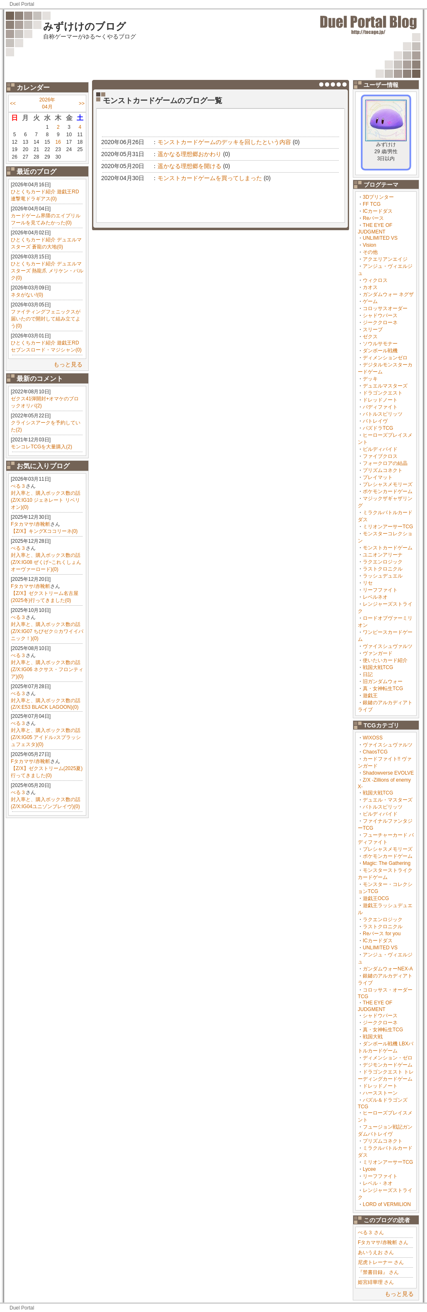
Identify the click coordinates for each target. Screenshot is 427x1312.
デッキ (370, 379)
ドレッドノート (380, 400)
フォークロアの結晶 (385, 463)
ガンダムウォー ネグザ (388, 294)
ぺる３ (18, 486)
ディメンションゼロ (385, 358)
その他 (370, 252)
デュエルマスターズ (385, 386)
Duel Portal (22, 4)
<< (13, 103)
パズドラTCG (378, 428)
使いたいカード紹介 (385, 660)
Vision (369, 245)
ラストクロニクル (383, 569)
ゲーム (370, 301)
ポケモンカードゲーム (387, 491)
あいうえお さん (376, 1252)
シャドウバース (380, 315)
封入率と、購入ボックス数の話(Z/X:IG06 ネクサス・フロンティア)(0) (47, 669)
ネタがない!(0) (27, 295)
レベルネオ (375, 597)
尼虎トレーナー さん (381, 1262)
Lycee (369, 1169)
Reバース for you (381, 933)
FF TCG (372, 204)
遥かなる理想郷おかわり (189, 154)
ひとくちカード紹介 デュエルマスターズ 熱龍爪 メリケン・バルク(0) (47, 271)
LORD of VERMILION (387, 1204)
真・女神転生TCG (383, 688)
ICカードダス (378, 211)
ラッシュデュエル (383, 576)
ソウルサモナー (380, 344)
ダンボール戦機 (380, 351)
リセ (368, 583)
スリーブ (373, 329)
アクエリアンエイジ (385, 259)
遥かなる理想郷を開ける (189, 166)
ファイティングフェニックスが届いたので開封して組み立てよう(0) (45, 319)
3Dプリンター (378, 197)
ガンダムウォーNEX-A (388, 969)
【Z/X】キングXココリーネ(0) (44, 531)
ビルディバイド (380, 449)
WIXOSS (373, 738)
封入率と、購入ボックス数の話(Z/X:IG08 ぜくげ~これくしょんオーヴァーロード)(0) (46, 562)
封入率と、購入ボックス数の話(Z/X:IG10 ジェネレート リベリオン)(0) (45, 500)
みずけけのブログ (84, 26)
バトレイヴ (375, 421)
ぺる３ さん (371, 1232)
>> (82, 103)
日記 (368, 674)
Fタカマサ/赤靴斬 (30, 524)
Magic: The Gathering (386, 863)
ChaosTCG (375, 752)
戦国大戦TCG (378, 667)
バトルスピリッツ (383, 414)
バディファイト (380, 407)
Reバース (373, 218)
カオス (370, 287)
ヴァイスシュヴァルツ (387, 646)
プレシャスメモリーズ (387, 484)
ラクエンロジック (383, 562)
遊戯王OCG (376, 898)
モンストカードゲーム (387, 548)
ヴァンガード (378, 653)
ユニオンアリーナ (383, 555)
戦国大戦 (373, 1037)
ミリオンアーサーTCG (388, 527)
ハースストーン (380, 1093)
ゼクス (370, 336)
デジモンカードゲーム (387, 1065)
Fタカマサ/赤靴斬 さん (383, 1242)
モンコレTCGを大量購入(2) (41, 447)
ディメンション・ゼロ (387, 1058)
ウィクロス (375, 280)
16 (58, 142)
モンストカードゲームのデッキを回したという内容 (224, 142)
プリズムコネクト (383, 470)
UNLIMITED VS (380, 238)
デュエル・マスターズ (387, 800)
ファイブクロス (380, 456)
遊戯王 (370, 695)
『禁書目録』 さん (378, 1272)
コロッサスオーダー (385, 308)
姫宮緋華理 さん (376, 1282)
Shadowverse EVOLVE (388, 773)
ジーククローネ (380, 322)
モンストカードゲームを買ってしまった (210, 178)
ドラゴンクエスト (383, 393)
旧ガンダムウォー (383, 681)
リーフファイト (380, 590)
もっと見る (67, 364)
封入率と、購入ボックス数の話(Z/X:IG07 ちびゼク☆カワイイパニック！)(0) (47, 631)
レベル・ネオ (378, 1183)
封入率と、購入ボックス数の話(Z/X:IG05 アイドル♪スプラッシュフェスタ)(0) (46, 737)
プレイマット (378, 477)
